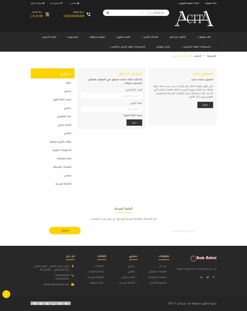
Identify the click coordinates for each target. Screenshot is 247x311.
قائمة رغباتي (64, 125)
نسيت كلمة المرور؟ (132, 115)
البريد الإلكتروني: (133, 90)
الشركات (99, 266)
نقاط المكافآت (64, 158)
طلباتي (67, 133)
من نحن (163, 266)
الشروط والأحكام (158, 282)
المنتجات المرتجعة (62, 167)
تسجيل (67, 91)
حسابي (67, 108)
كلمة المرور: (136, 103)
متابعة (205, 105)
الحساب (198, 55)
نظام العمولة (96, 282)
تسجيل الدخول (180, 55)
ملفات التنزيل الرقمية (60, 141)
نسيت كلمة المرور (62, 99)
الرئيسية (211, 55)
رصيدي (67, 175)
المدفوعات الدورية (61, 150)
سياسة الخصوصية (157, 277)
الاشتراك (65, 230)
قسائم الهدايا (96, 271)
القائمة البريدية (63, 183)
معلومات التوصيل (158, 271)
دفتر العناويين (64, 116)
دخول (68, 82)
